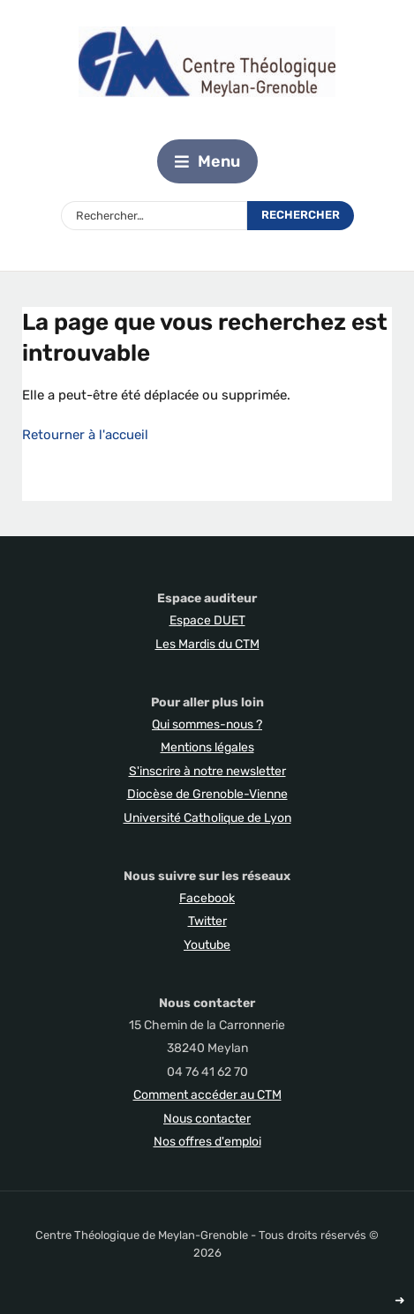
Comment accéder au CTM (207, 1094)
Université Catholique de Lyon (207, 817)
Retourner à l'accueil (85, 435)
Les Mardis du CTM (207, 644)
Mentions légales (207, 747)
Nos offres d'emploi (207, 1141)
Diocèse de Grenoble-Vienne (207, 794)
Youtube (207, 944)
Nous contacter (207, 1118)
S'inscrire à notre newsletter (207, 771)
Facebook (207, 898)
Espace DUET (207, 620)
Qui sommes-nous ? (207, 724)
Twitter (207, 921)
